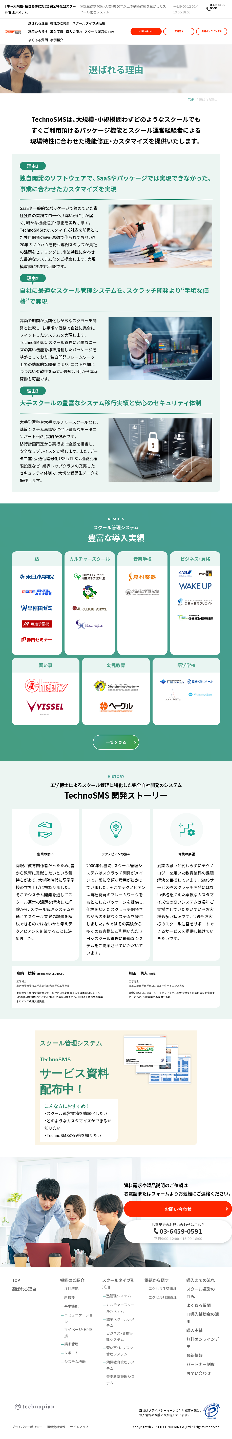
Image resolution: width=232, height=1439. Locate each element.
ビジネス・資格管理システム (119, 1336)
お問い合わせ (146, 31)
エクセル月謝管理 (163, 1297)
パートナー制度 (200, 1364)
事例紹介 (56, 39)
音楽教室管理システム (120, 1379)
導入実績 (56, 31)
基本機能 (71, 1306)
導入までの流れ (200, 1280)
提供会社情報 (56, 1427)
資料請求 (178, 31)
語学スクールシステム (120, 1322)
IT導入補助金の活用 (202, 1317)
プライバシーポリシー (27, 1427)
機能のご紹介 (60, 23)
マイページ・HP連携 (78, 1332)
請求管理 (71, 1343)
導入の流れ (74, 31)
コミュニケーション (78, 1318)
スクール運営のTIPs (100, 31)
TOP (191, 99)
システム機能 (75, 1361)
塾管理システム (118, 1295)
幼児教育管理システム (120, 1365)
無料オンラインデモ (211, 31)
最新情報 (194, 1355)
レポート (71, 1352)
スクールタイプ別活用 (88, 23)
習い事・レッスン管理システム (119, 1350)
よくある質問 (38, 39)
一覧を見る (116, 742)
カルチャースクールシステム (120, 1307)
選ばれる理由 (38, 23)
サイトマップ (79, 1427)
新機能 (69, 1297)
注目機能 (71, 1288)
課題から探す (38, 31)
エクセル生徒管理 (163, 1288)
